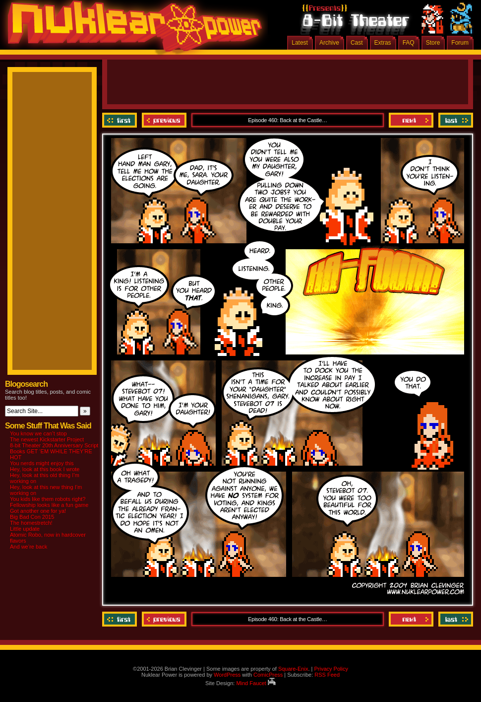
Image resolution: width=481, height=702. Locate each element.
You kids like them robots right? (47, 499)
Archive (329, 42)
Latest (300, 42)
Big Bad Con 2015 (32, 517)
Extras (382, 42)
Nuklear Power (131, 30)
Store (433, 42)
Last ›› (454, 120)
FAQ (409, 42)
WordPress (227, 675)
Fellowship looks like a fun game (49, 505)
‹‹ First (120, 120)
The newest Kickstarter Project (47, 439)
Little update (25, 529)
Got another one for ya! (38, 511)
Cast (357, 42)
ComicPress (268, 675)
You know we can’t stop (38, 433)
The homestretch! (31, 523)
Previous (164, 120)
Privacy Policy (331, 669)
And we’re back (28, 547)
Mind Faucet (256, 683)
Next (411, 120)
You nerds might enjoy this (42, 463)
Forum (460, 42)
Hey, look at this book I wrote (44, 469)
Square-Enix (293, 669)
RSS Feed (327, 675)
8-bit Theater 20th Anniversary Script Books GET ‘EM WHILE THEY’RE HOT (54, 451)
